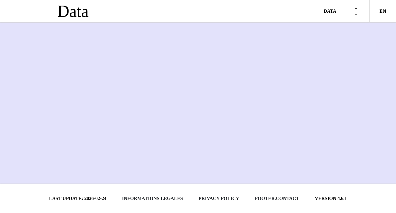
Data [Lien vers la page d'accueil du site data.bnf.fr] (73, 11)
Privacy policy (218, 198)
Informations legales (152, 198)
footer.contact (277, 198)
